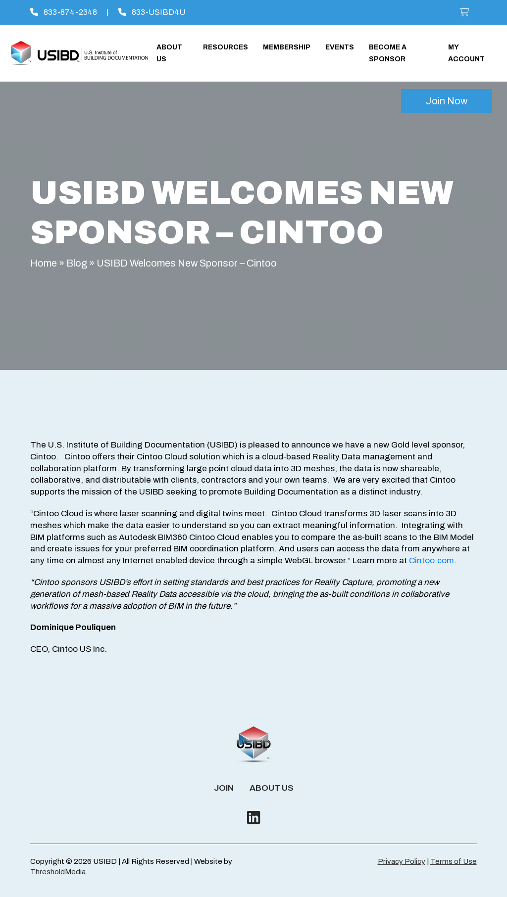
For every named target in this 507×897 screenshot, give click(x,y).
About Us (272, 788)
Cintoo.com (431, 560)
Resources (225, 47)
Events (339, 47)
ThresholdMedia (58, 872)
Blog (76, 263)
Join (224, 788)
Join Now (446, 100)
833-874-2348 (63, 12)
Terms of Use (453, 861)
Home (43, 263)
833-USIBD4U (151, 12)
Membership (286, 47)
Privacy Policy (401, 861)
